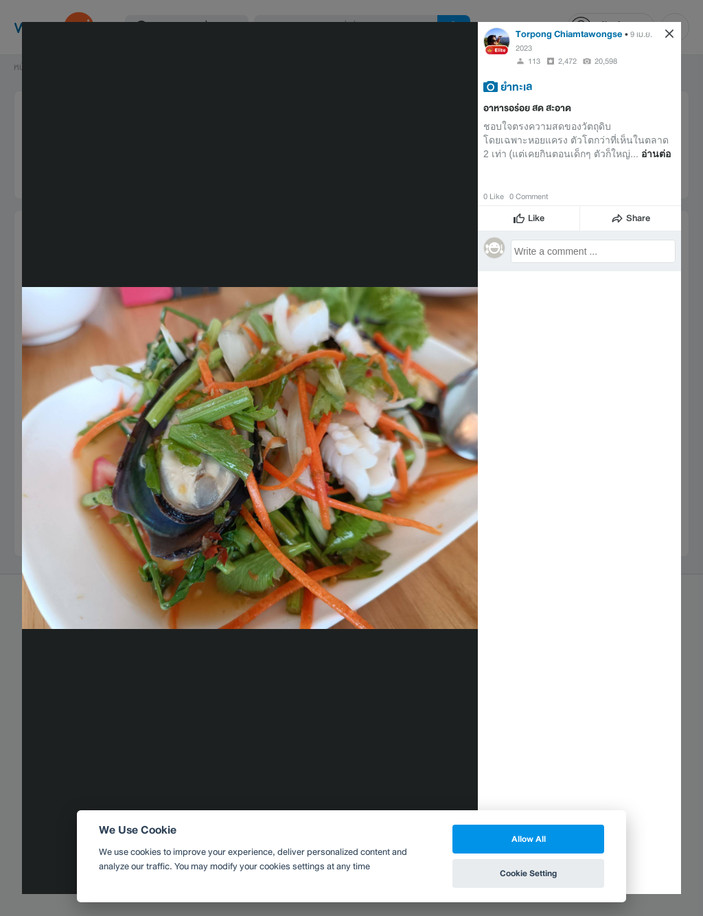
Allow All (528, 838)
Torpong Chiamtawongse (569, 34)
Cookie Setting (528, 873)
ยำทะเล (516, 86)
